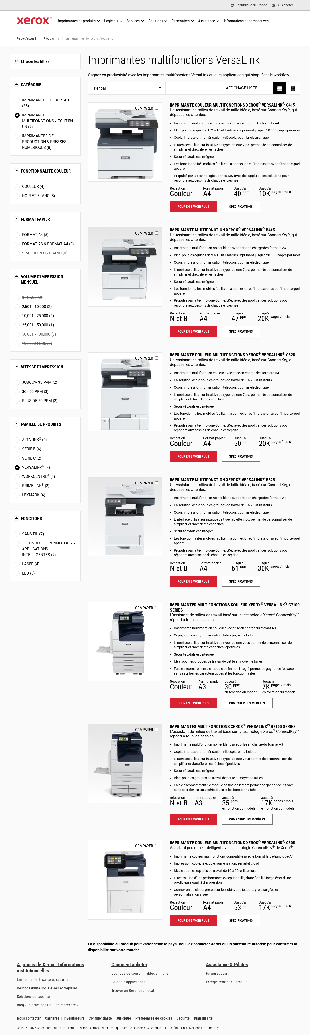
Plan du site (203, 1018)
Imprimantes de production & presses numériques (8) (44, 142)
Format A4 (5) (35, 234)
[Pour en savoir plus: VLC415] (125, 142)
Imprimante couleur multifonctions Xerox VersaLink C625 (232, 354)
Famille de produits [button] (41, 424)
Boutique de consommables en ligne (139, 973)
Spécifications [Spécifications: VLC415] (241, 206)
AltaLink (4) (34, 439)
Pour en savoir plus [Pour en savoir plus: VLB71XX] (193, 819)
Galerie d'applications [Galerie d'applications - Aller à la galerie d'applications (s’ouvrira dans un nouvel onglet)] (128, 982)
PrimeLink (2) (36, 485)
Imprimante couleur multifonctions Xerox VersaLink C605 (232, 842)
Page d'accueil (26, 38)
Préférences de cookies (153, 1018)
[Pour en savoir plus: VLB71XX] (125, 763)
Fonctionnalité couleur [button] (46, 171)
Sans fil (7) (33, 534)
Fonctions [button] (31, 518)
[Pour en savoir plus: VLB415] (125, 267)
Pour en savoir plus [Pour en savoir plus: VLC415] (193, 206)
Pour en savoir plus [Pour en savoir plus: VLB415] (193, 331)
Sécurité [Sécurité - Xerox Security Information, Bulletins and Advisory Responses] (183, 1018)
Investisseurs (74, 1018)
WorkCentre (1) (38, 476)
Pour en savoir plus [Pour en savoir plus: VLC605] (193, 920)
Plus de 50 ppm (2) (40, 401)
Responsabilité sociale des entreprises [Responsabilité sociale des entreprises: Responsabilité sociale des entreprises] (47, 988)
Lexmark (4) (33, 495)
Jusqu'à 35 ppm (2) (39, 382)
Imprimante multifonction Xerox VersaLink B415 (222, 229)
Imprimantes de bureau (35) (45, 103)
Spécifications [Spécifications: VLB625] (241, 581)
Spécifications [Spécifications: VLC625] (241, 456)
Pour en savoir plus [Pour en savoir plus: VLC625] (193, 456)
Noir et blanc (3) (38, 195)
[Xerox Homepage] (34, 21)
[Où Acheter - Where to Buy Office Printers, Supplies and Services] (282, 5)
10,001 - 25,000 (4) (38, 316)
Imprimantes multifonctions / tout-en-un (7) (48, 121)
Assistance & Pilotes (227, 964)
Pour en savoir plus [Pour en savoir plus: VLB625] (193, 581)
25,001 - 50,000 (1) (38, 325)
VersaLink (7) (36, 467)
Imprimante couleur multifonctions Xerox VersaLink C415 (232, 104)
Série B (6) (31, 449)
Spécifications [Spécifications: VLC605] (241, 920)
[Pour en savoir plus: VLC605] (125, 879)
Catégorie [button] (31, 84)
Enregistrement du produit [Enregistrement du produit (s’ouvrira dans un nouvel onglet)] (226, 982)
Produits (48, 38)
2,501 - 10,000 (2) (37, 306)
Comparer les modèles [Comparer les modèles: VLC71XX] (247, 703)
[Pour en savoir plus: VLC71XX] (125, 641)
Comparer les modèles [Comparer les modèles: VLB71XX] (247, 819)
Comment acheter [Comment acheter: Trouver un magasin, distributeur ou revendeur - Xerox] (129, 964)
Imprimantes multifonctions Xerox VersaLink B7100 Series (233, 726)
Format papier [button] (35, 219)
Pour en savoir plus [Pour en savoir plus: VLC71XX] (193, 703)
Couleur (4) (33, 186)
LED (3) (28, 573)
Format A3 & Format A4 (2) (48, 244)
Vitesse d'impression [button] (42, 366)
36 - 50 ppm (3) (35, 391)
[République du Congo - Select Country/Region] (249, 5)
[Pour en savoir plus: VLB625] (125, 516)
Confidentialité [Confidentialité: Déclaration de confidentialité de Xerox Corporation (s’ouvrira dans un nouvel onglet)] (100, 1018)
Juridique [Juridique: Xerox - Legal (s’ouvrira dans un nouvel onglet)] (123, 1018)
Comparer (144, 108)
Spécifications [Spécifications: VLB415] (241, 331)
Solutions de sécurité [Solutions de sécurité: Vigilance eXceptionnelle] (33, 996)
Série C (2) (31, 458)
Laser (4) (30, 564)
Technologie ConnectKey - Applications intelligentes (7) (48, 549)
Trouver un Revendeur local (132, 990)
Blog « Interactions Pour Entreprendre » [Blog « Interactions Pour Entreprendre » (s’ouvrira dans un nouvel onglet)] (47, 1005)
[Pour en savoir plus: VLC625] (125, 391)
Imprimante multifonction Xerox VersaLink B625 (222, 479)
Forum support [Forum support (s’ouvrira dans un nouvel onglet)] (217, 973)
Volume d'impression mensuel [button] (42, 279)
